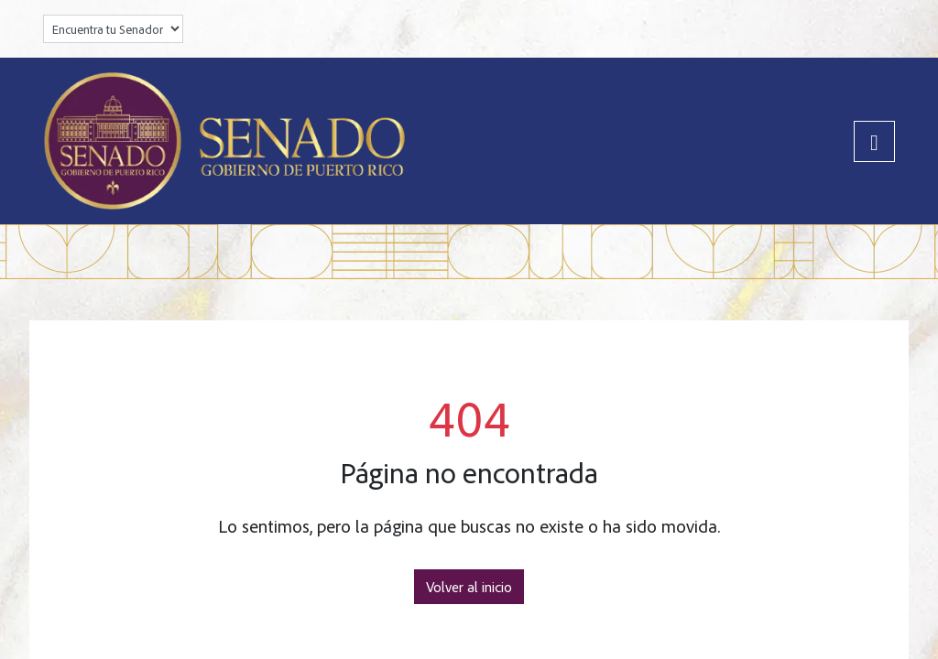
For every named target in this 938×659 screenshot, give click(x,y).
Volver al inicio (469, 587)
